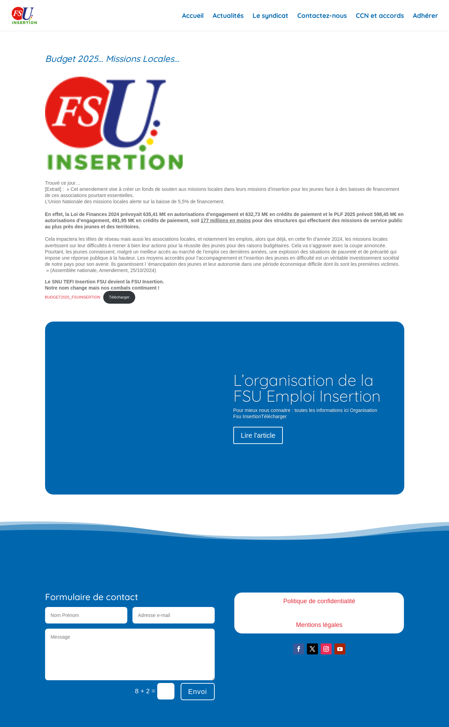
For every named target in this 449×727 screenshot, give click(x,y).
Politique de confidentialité (319, 601)
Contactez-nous (322, 16)
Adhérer (425, 16)
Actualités (228, 16)
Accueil (193, 16)
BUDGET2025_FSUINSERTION (72, 297)
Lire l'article (258, 435)
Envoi (197, 691)
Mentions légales (319, 624)
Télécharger (119, 297)
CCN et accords (380, 16)
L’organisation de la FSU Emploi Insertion (307, 388)
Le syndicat (270, 16)
